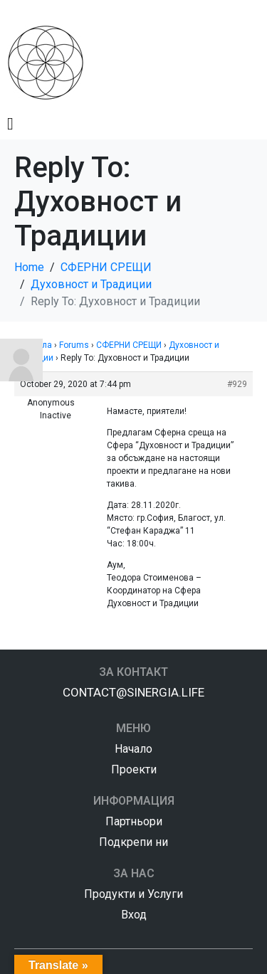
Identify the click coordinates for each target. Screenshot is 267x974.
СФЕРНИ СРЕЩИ (129, 345)
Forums (74, 345)
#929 (237, 384)
